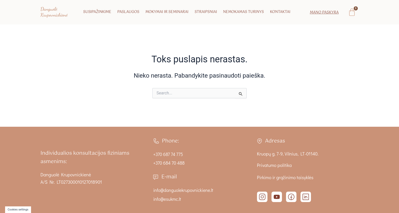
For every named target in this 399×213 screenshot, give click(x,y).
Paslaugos (128, 12)
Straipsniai (206, 12)
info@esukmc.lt (167, 199)
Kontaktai (280, 12)
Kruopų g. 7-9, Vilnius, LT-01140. (288, 154)
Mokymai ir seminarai (166, 12)
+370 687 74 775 (168, 154)
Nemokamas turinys (243, 12)
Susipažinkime (97, 12)
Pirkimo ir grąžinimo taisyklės (285, 177)
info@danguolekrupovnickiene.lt (184, 190)
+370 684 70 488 (169, 163)
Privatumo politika (274, 165)
